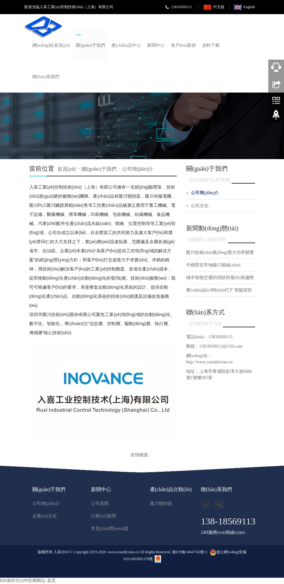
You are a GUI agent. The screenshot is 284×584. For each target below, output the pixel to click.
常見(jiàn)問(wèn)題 (109, 528)
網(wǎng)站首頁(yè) (51, 45)
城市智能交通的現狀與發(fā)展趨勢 (220, 277)
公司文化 (199, 205)
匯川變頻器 (161, 503)
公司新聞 (100, 503)
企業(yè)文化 (44, 516)
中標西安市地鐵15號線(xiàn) (213, 265)
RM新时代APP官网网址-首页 (28, 580)
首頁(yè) (66, 169)
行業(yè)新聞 (103, 516)
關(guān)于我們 (90, 45)
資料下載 (211, 45)
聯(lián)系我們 (45, 76)
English (249, 7)
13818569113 (181, 7)
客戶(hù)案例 (183, 45)
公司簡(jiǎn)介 (137, 169)
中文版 (218, 7)
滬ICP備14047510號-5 (189, 552)
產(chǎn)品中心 (126, 45)
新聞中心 (156, 45)
